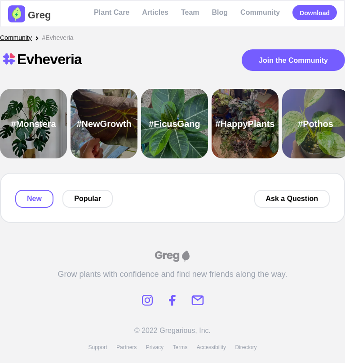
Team (190, 12)
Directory (246, 347)
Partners (126, 347)
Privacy (155, 347)
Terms (180, 347)
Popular (87, 198)
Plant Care (111, 12)
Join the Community (293, 60)
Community (260, 12)
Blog (220, 12)
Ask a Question (292, 198)
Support (97, 347)
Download (315, 13)
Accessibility (211, 347)
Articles (155, 12)
